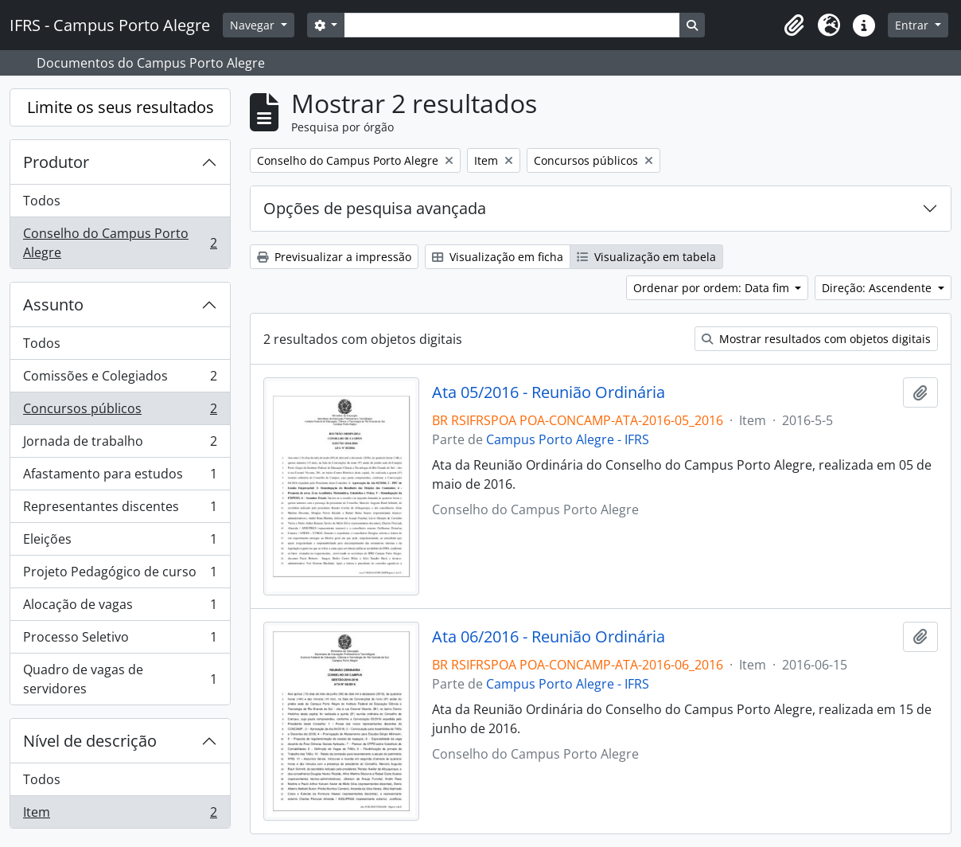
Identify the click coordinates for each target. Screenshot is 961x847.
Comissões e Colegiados (119, 379)
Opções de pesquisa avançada (374, 208)
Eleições (119, 542)
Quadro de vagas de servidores (119, 679)
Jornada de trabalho (119, 444)
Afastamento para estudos (119, 477)
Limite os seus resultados (120, 107)
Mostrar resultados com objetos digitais (816, 338)
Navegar (254, 25)
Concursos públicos (119, 412)
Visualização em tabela (646, 256)
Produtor (56, 162)
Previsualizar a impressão (334, 256)
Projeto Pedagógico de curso (119, 575)
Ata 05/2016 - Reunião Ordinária (548, 392)
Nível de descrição (90, 740)
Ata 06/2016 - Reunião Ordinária (548, 636)
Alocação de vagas (119, 608)
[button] (793, 25)
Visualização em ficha (497, 256)
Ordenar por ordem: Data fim (712, 287)
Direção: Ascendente (878, 287)
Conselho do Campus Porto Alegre (119, 242)
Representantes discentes (119, 510)
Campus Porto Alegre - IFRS (567, 439)
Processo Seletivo (119, 640)
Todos (41, 200)
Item (119, 815)
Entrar (913, 25)
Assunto (53, 304)
